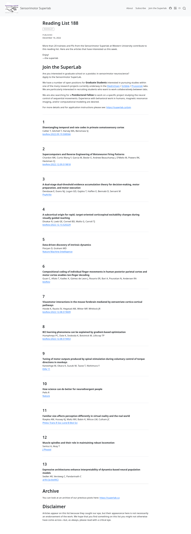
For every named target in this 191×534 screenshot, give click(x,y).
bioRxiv (46, 281)
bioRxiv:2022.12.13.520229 (57, 224)
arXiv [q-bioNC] (50, 479)
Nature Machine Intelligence (58, 251)
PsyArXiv (47, 194)
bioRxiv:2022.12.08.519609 (57, 311)
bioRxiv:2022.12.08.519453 (57, 338)
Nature (46, 395)
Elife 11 (46, 369)
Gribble (126, 85)
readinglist (48, 29)
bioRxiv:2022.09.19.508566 (57, 134)
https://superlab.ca (110, 497)
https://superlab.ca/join (118, 107)
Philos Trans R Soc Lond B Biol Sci (60, 422)
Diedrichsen (113, 85)
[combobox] (184, 8)
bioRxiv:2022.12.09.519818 (57, 164)
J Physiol (47, 449)
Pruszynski (137, 85)
